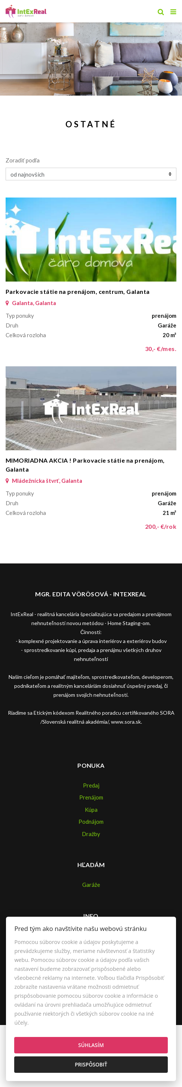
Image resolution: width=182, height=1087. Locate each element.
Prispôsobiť (91, 1064)
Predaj (91, 785)
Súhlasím (91, 1045)
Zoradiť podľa (23, 160)
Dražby (91, 833)
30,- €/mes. (160, 348)
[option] (91, 57)
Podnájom (91, 821)
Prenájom (91, 797)
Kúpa (91, 809)
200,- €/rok (160, 526)
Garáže (91, 884)
